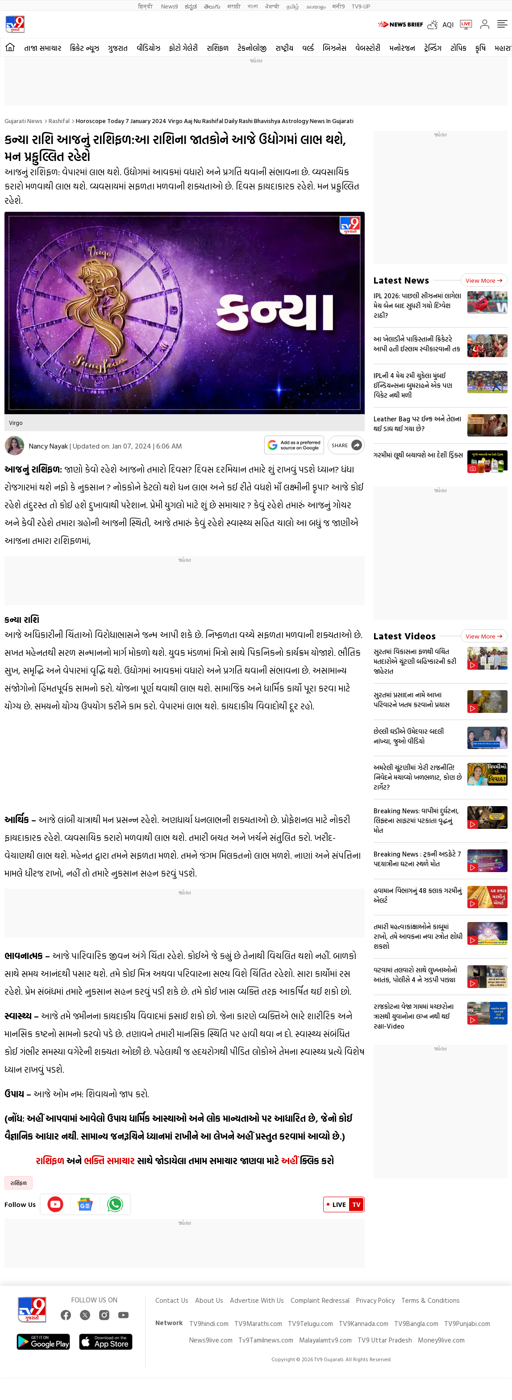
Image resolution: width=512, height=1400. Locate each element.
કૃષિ (480, 48)
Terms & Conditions (430, 1300)
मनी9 (339, 6)
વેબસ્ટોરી (367, 48)
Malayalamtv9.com (325, 1340)
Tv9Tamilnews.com (265, 1340)
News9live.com (211, 1340)
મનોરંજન (402, 48)
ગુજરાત (118, 48)
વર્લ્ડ (308, 48)
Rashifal (59, 120)
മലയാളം (315, 6)
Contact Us (171, 1300)
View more (484, 280)
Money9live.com (441, 1340)
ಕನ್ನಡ (191, 6)
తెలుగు (212, 6)
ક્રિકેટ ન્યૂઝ (84, 48)
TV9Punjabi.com (467, 1323)
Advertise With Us (257, 1300)
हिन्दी (146, 6)
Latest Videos (405, 635)
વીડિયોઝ (148, 48)
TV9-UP (361, 6)
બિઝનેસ (334, 48)
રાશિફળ (218, 48)
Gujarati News (23, 120)
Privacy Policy (375, 1300)
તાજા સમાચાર (42, 48)
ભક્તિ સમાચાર (109, 1160)
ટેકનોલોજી (251, 48)
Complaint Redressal (320, 1300)
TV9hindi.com (209, 1323)
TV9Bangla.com (416, 1323)
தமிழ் (293, 6)
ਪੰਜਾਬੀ (272, 6)
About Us (209, 1300)
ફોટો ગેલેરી (183, 48)
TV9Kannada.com (363, 1323)
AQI (448, 24)
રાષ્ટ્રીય (284, 48)
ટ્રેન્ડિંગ (432, 48)
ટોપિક (458, 48)
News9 (169, 6)
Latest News (401, 279)
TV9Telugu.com (310, 1323)
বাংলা (253, 6)
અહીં (289, 1160)
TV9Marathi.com (258, 1323)
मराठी (234, 6)
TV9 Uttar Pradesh (385, 1340)
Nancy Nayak (48, 446)
